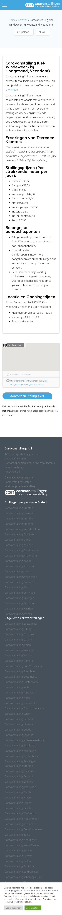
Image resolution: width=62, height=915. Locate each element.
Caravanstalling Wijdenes (19, 882)
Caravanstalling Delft (17, 587)
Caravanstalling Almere (18, 645)
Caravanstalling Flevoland (20, 513)
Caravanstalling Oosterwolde (22, 682)
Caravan (22, 20)
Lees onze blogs (14, 467)
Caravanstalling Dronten (19, 808)
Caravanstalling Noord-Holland (23, 529)
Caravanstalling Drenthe (19, 508)
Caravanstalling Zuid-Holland (22, 550)
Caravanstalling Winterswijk (20, 692)
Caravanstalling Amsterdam (21, 555)
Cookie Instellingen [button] (13, 908)
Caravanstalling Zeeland (19, 545)
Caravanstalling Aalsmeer (19, 824)
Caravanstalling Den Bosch (20, 603)
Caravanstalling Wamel (18, 698)
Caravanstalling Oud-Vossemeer (23, 666)
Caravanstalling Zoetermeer (21, 623)
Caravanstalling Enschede (20, 745)
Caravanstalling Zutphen (19, 639)
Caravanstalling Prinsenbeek (21, 756)
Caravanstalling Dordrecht (20, 582)
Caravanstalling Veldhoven (20, 751)
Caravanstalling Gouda (18, 729)
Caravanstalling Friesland (19, 771)
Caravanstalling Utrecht (18, 539)
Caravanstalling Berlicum (19, 866)
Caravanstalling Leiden (18, 713)
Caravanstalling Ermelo (18, 850)
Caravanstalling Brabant (19, 524)
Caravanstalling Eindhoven (20, 634)
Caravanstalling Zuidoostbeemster (25, 708)
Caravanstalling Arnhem (18, 614)
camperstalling (26, 486)
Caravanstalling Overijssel (20, 534)
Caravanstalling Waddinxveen (22, 818)
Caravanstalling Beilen (18, 861)
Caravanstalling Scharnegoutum (23, 877)
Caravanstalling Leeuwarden (21, 703)
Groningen (12, 89)
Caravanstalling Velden (18, 655)
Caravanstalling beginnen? (20, 477)
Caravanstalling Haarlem (19, 608)
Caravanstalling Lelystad (19, 735)
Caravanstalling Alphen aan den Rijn (26, 740)
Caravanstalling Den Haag (20, 592)
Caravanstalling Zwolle (18, 561)
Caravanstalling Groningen (20, 761)
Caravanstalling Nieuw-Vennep (22, 845)
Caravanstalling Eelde (17, 834)
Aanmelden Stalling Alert (27, 396)
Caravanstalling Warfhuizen (21, 813)
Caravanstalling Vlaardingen (21, 840)
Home (12, 20)
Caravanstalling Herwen (18, 856)
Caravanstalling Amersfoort (20, 787)
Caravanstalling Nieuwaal (19, 650)
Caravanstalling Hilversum (20, 724)
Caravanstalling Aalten (18, 687)
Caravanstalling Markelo (19, 660)
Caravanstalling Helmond (19, 719)
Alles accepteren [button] (33, 908)
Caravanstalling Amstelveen (21, 576)
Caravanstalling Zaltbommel (21, 871)
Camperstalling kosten (18, 482)
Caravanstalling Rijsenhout (20, 671)
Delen (43, 32)
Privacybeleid (12, 471)
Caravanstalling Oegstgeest (21, 676)
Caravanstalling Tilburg (18, 629)
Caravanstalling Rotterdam (20, 566)
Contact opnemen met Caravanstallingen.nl (30, 463)
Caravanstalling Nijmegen (19, 598)
